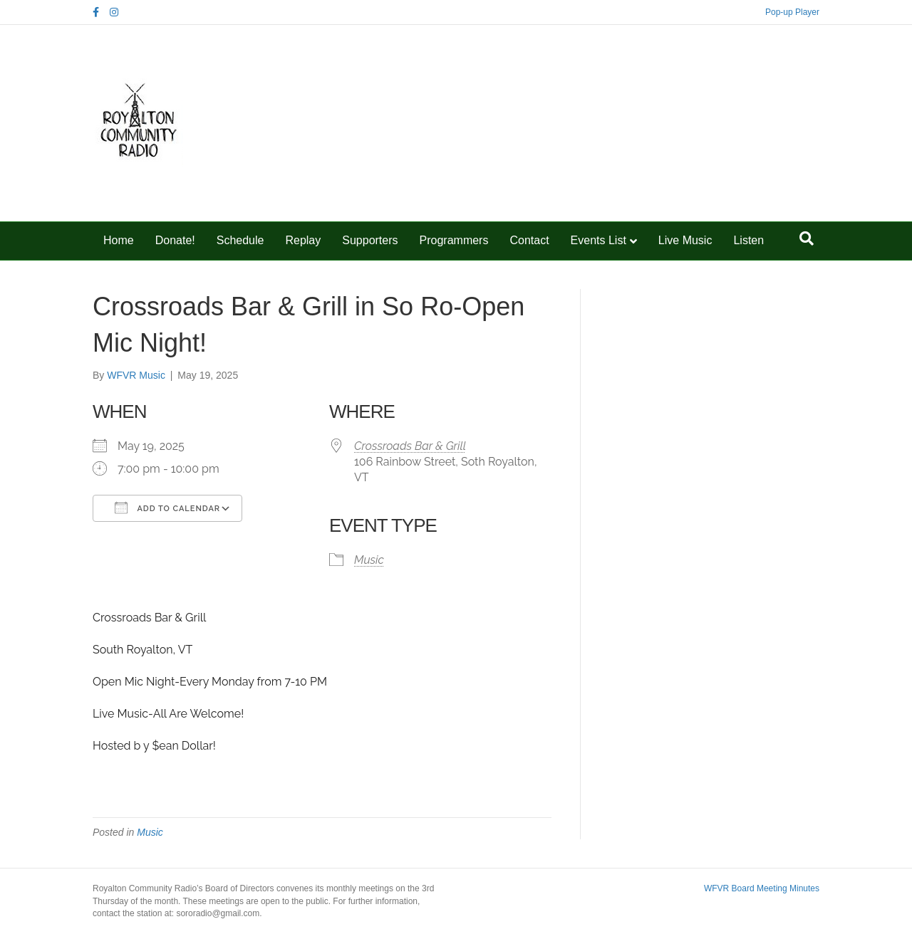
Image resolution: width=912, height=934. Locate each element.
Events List (598, 240)
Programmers (454, 240)
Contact (529, 240)
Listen (748, 240)
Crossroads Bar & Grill (410, 446)
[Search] (806, 238)
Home (118, 240)
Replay (303, 240)
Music (369, 560)
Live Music (685, 240)
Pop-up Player (792, 12)
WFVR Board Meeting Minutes (761, 888)
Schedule (240, 240)
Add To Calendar (167, 507)
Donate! (175, 240)
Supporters (370, 240)
